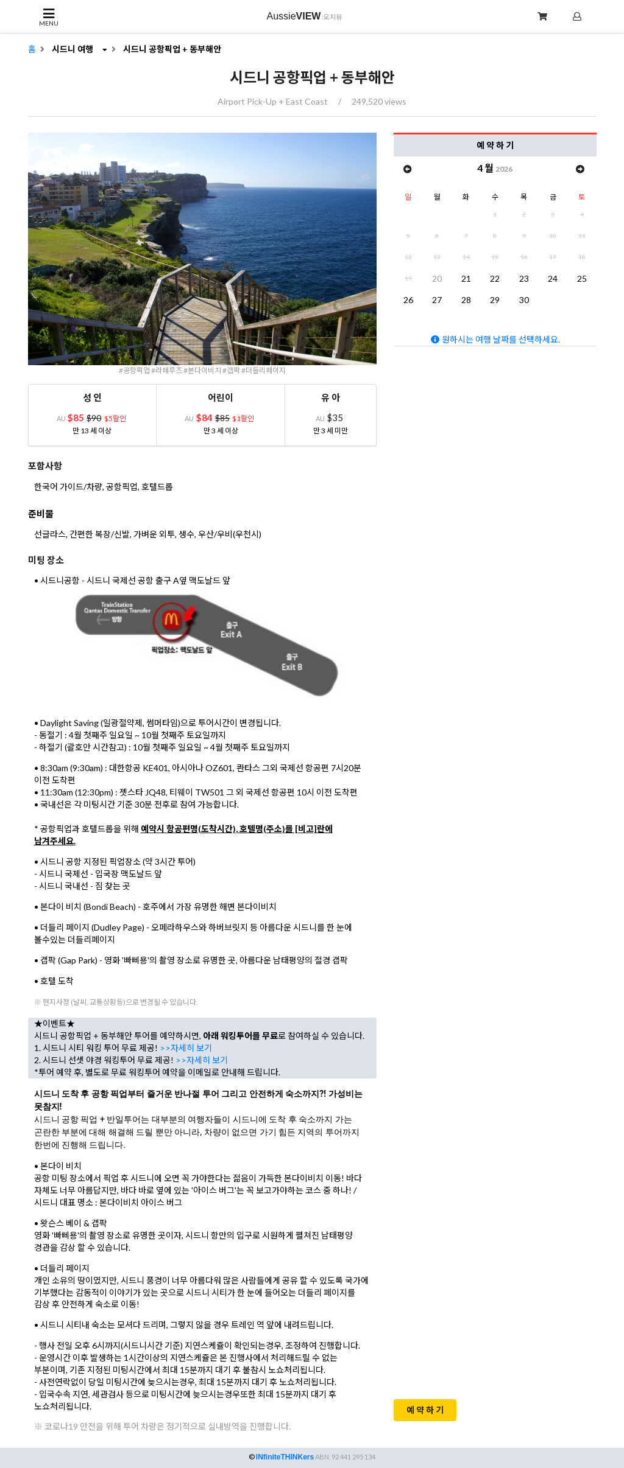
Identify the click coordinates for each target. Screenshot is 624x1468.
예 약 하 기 (425, 1410)
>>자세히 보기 (186, 1048)
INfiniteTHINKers (285, 1457)
